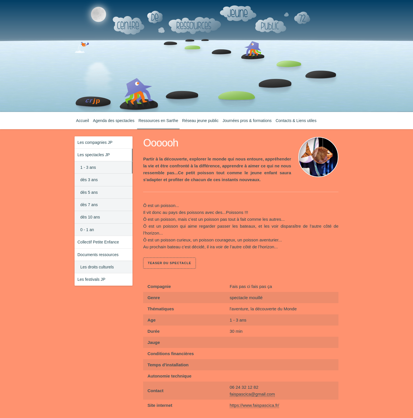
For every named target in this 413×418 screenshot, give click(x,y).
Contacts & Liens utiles (296, 120)
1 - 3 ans (88, 167)
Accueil (82, 120)
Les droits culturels (97, 267)
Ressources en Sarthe (158, 120)
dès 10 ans (90, 217)
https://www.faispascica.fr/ (254, 405)
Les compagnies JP (94, 142)
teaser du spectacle (169, 263)
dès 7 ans (89, 204)
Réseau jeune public (200, 120)
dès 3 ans (89, 179)
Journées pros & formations (247, 120)
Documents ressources (97, 254)
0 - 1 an (87, 229)
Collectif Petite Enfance (98, 242)
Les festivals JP (91, 279)
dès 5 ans (89, 192)
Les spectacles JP (93, 154)
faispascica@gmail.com (252, 394)
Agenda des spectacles (114, 120)
